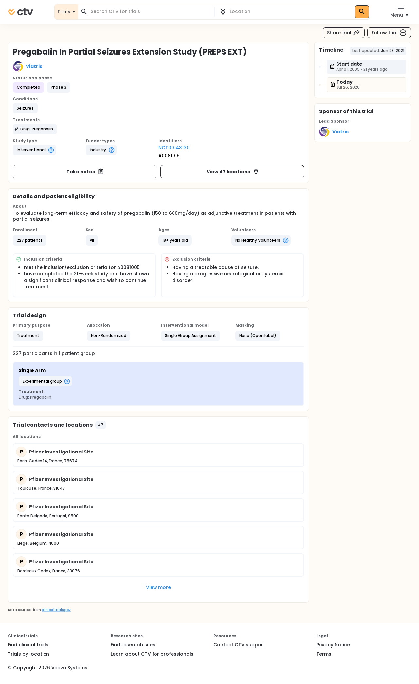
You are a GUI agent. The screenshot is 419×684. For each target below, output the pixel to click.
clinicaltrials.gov (56, 609)
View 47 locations (233, 171)
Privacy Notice (333, 645)
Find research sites (133, 645)
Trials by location (28, 654)
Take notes (85, 171)
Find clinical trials (28, 645)
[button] (25, 108)
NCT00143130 (174, 148)
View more (158, 587)
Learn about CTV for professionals (152, 654)
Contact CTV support (239, 645)
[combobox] (150, 12)
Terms (323, 654)
